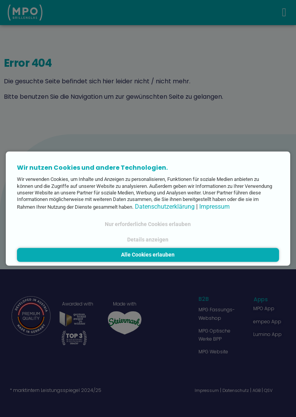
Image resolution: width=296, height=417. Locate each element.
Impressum (214, 206)
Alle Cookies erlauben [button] (148, 255)
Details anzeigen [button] (147, 239)
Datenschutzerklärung (165, 206)
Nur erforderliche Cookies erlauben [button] (148, 224)
